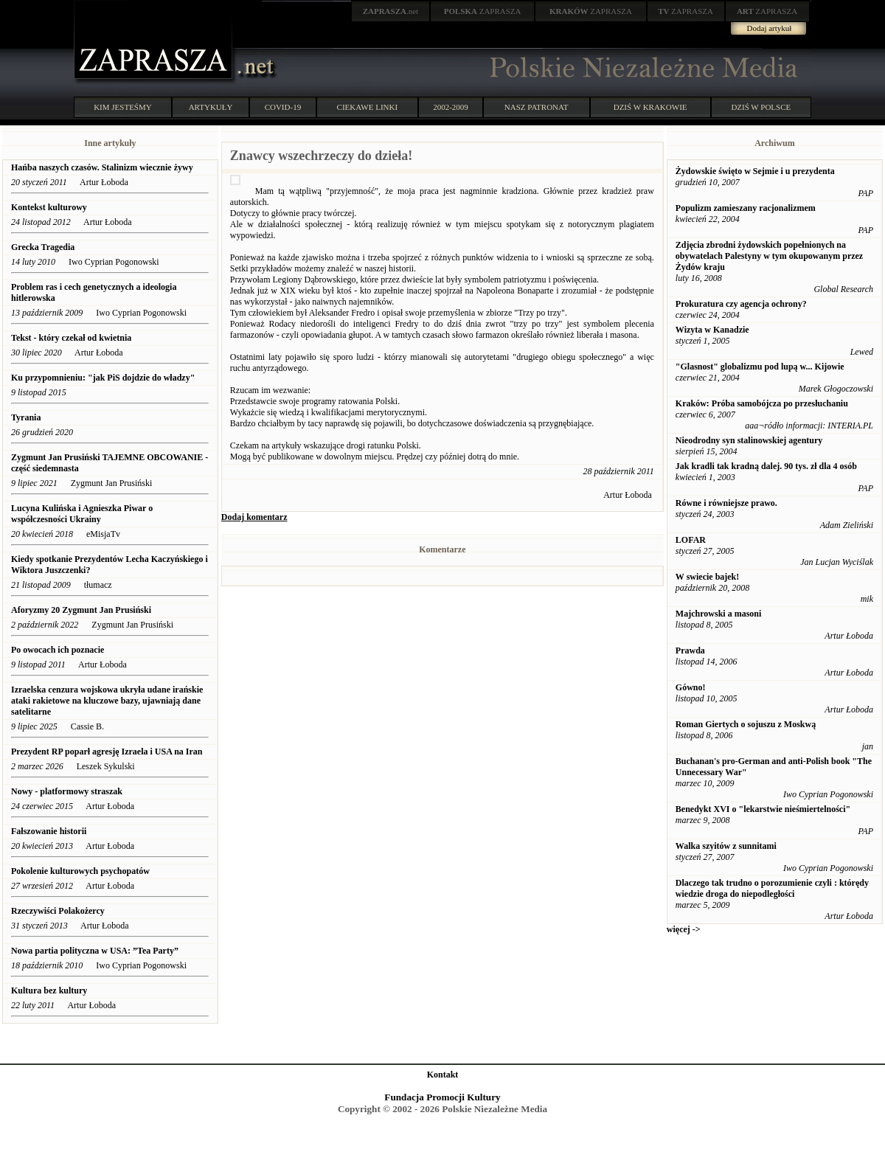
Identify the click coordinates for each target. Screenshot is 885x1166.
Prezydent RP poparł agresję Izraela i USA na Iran (107, 751)
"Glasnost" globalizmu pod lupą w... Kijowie (760, 366)
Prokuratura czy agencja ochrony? (741, 304)
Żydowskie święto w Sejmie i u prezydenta (755, 171)
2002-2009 (450, 107)
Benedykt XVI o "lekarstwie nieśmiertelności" (763, 809)
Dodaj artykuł (769, 28)
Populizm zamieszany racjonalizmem (746, 208)
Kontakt (443, 1074)
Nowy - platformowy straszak (66, 791)
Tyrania (26, 417)
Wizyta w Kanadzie (712, 330)
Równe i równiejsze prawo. (726, 503)
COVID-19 (283, 107)
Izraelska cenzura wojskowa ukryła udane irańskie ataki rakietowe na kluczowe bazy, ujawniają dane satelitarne (107, 700)
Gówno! (691, 687)
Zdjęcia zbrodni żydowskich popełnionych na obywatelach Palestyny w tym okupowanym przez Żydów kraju (769, 256)
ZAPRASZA (482, 11)
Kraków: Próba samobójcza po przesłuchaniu (762, 403)
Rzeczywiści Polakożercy (58, 911)
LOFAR (691, 540)
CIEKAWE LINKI (367, 107)
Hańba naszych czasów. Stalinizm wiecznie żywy (103, 167)
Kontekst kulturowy (49, 207)
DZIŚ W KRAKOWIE (650, 107)
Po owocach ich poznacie (57, 650)
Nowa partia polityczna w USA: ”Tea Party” (94, 950)
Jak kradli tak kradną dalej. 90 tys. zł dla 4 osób (766, 466)
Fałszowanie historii (48, 831)
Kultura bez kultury (49, 990)
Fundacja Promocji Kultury (442, 1097)
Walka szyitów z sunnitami (726, 846)
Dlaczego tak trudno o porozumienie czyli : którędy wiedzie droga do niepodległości (772, 888)
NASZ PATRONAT (536, 107)
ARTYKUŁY (211, 107)
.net (391, 11)
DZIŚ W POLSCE (761, 107)
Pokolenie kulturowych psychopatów (80, 871)
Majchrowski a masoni (718, 613)
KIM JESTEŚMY (123, 107)
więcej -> (684, 929)
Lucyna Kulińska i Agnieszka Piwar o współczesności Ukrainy (82, 513)
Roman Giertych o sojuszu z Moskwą (746, 724)
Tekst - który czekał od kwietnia (71, 338)
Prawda (690, 650)
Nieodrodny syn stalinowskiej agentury (749, 440)
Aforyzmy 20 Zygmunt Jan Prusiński (81, 610)
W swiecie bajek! (707, 577)
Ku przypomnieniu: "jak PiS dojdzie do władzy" (103, 377)
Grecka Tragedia (44, 247)
